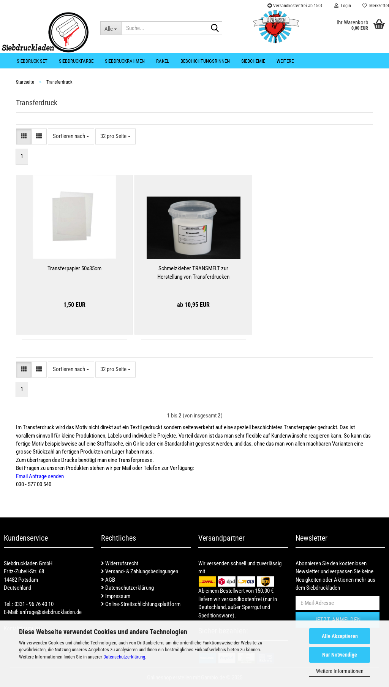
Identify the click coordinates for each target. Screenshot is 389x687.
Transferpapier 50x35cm (74, 268)
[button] (24, 136)
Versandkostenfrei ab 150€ (295, 5)
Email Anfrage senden (40, 476)
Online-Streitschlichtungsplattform (140, 604)
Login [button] (342, 5)
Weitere (285, 61)
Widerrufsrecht (119, 563)
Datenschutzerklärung (124, 657)
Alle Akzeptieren (340, 636)
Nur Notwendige (339, 655)
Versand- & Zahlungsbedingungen (139, 571)
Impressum (115, 596)
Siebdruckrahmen (125, 61)
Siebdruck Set (32, 61)
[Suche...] (111, 28)
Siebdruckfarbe (76, 61)
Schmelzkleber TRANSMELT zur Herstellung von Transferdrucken (193, 272)
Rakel (162, 61)
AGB (108, 579)
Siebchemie (253, 61)
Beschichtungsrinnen (205, 61)
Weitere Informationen (340, 671)
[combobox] (71, 136)
